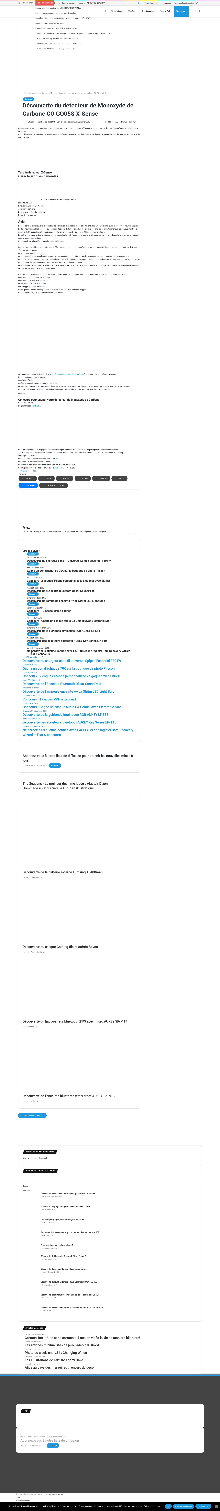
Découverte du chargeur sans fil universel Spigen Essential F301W (69, 560)
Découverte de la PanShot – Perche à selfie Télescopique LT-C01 (70, 1295)
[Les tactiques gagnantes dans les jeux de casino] (30, 1223)
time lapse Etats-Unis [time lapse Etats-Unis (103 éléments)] (46, 1421)
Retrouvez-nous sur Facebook (35, 1158)
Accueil (26, 93)
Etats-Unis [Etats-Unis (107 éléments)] (60, 1417)
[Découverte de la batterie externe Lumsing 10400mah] (79, 839)
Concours (180, 11)
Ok (168, 1506)
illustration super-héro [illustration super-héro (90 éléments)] (103, 1417)
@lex (30, 122)
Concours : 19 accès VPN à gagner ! (49, 611)
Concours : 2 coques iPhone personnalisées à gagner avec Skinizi (68, 580)
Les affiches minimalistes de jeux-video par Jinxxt (62, 1345)
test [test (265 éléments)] (23, 1421)
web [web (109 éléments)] (74, 1421)
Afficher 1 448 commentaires (32, 1115)
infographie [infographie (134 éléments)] (123, 1417)
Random (58, 468)
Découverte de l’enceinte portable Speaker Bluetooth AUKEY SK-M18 (72, 1308)
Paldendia (36, 406)
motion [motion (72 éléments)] (143, 1418)
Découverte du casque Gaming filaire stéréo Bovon (60, 947)
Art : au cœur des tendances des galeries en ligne (56, 48)
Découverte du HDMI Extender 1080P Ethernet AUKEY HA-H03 (69, 1282)
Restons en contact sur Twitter (40, 1170)
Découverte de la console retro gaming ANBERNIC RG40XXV (79, 3)
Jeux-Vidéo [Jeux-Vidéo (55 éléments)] (134, 1418)
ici (57, 459)
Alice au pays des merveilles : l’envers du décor (60, 1368)
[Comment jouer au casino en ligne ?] (30, 1249)
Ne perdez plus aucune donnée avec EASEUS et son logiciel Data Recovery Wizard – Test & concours (79, 652)
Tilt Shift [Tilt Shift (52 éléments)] (30, 1422)
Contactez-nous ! (151, 3)
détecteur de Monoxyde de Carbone (69, 374)
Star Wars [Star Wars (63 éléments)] (167, 1418)
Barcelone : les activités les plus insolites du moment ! (57, 43)
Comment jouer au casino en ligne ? (50, 23)
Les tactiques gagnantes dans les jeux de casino (55, 13)
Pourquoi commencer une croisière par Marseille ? (56, 28)
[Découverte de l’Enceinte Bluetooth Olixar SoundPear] (30, 1260)
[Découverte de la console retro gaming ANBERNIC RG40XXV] (30, 1197)
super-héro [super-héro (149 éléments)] (188, 1417)
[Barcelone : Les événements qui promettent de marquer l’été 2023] (30, 1236)
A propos (167, 3)
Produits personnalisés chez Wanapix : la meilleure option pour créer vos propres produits (72, 33)
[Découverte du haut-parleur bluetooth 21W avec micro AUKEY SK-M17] (79, 987)
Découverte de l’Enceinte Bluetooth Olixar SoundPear (60, 591)
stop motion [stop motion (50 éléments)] (176, 1418)
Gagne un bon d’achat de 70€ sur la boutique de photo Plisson (66, 570)
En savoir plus (203, 1506)
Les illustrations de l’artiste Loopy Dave (54, 1360)
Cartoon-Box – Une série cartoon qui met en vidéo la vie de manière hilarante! (82, 1338)
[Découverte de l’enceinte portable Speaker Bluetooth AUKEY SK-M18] (30, 1311)
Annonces (36, 93)
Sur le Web (165, 11)
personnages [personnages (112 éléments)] (154, 1417)
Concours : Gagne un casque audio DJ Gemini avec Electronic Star (69, 621)
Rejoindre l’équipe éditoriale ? (186, 3)
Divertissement (148, 11)
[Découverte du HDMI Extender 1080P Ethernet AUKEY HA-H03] (30, 1285)
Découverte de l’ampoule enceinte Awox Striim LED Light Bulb (66, 601)
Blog (140, 3)
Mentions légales (23, 1500)
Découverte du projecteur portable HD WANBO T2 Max (58, 8)
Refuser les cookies (183, 1506)
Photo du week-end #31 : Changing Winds (56, 1353)
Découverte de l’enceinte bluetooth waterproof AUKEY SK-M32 (69, 1096)
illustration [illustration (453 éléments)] (82, 1417)
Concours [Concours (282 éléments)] (46, 1417)
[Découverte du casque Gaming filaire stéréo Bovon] (79, 912)
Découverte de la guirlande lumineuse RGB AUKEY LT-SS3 (63, 631)
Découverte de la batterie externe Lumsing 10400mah (63, 872)
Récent (25, 1186)
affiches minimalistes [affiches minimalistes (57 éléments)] (29, 1418)
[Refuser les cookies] (216, 1506)
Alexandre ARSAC (56, 1494)
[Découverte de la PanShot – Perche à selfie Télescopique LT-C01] (30, 1298)
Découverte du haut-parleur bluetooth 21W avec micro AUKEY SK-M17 (75, 1021)
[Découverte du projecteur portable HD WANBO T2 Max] (30, 1210)
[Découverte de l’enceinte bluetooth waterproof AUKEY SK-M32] (79, 1061)
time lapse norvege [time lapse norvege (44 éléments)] (64, 1422)
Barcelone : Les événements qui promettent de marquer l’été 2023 (62, 18)
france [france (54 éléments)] (69, 1418)
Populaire (27, 1191)
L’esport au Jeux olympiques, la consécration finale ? (57, 38)
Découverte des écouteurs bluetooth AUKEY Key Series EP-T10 (67, 641)
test (34, 471)
